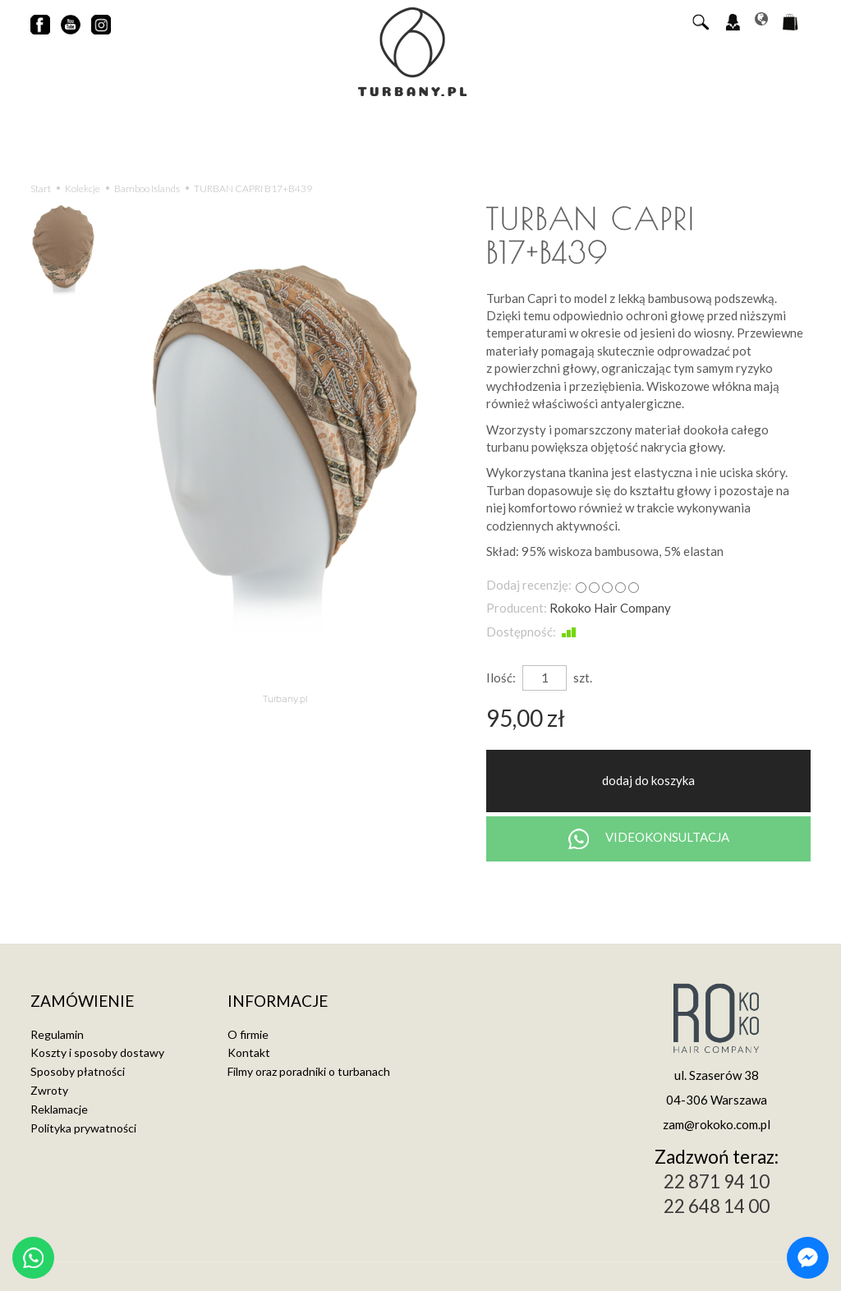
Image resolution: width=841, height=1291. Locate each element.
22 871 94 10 (717, 1181)
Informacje (277, 1001)
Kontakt (248, 1052)
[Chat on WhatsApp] (33, 1258)
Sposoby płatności (77, 1071)
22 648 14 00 (717, 1206)
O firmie (248, 1034)
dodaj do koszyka (648, 780)
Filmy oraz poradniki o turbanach (308, 1071)
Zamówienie (82, 1001)
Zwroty (49, 1090)
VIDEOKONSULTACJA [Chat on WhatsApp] (648, 839)
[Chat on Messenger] (808, 1258)
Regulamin (57, 1034)
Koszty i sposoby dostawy (97, 1052)
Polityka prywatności (83, 1128)
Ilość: (501, 677)
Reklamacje (59, 1109)
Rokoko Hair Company (610, 607)
